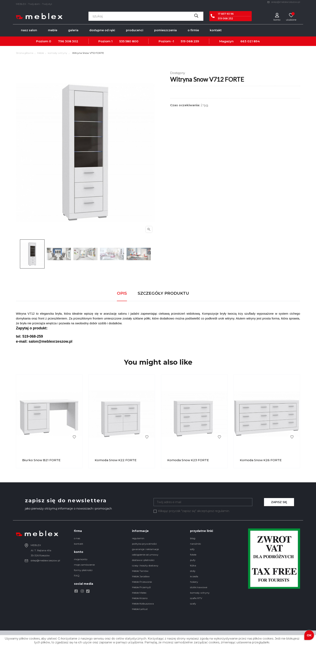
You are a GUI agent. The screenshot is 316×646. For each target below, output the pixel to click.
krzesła (194, 576)
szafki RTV (196, 598)
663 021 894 (250, 41)
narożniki (195, 543)
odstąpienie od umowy (145, 554)
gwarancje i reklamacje (145, 549)
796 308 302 (68, 41)
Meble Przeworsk (142, 581)
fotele (193, 554)
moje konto (80, 559)
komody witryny (200, 592)
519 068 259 (190, 41)
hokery (194, 581)
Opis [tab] (122, 293)
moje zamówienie (84, 564)
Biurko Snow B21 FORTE (41, 460)
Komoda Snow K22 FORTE (115, 460)
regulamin (138, 538)
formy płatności (83, 570)
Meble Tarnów (140, 570)
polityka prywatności (144, 543)
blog (192, 538)
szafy (193, 603)
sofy (192, 549)
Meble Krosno (140, 598)
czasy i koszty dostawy (145, 565)
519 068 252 (225, 18)
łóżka (193, 565)
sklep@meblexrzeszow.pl (283, 1)
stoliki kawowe (198, 587)
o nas (77, 538)
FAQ (76, 575)
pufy (192, 560)
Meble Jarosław (141, 576)
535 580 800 (128, 41)
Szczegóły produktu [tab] (163, 293)
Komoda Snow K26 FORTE (261, 460)
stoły (192, 570)
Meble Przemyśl (141, 587)
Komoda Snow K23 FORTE (188, 460)
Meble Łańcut (140, 609)
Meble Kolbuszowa (143, 603)
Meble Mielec (139, 592)
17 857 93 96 (226, 13)
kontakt (78, 543)
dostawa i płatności (143, 560)
